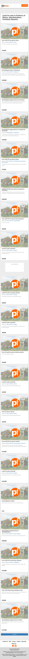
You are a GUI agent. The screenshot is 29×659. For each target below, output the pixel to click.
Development (10, 132)
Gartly (15, 383)
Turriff (23, 443)
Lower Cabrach (17, 533)
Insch (6, 162)
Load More (14, 634)
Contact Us (5, 641)
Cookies (19, 641)
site (22, 652)
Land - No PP (9, 383)
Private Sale (16, 161)
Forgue (15, 250)
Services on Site (17, 443)
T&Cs (10, 641)
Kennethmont (17, 220)
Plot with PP (9, 42)
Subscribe (23, 641)
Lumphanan (16, 562)
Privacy (14, 641)
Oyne (15, 42)
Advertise (14, 643)
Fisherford (16, 71)
